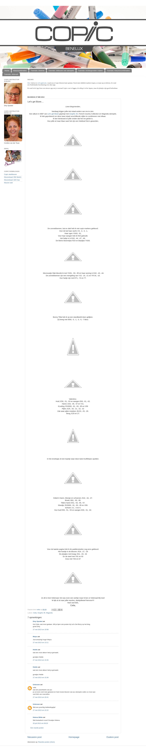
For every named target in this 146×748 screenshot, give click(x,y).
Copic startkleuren (10, 174)
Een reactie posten (37, 728)
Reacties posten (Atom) (46, 742)
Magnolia (49, 613)
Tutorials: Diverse (37, 71)
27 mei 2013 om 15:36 (40, 677)
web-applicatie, (42, 83)
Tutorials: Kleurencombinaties (118, 71)
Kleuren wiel (8, 183)
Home (7, 71)
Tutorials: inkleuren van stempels (61, 71)
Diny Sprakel (37, 621)
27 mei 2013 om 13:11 (40, 642)
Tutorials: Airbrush (11, 74)
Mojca (35, 636)
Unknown (36, 684)
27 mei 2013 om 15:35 (40, 660)
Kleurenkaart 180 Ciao (12, 180)
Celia (35, 613)
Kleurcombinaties (20, 71)
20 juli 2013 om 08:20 (40, 723)
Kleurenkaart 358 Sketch (12, 177)
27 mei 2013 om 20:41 (40, 697)
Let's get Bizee (53, 114)
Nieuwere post (34, 737)
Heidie (35, 650)
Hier (29, 83)
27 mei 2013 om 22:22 (40, 710)
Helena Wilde (38, 717)
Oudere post (112, 737)
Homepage (74, 737)
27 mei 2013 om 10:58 (40, 629)
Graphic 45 (73, 114)
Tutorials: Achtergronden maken (90, 71)
